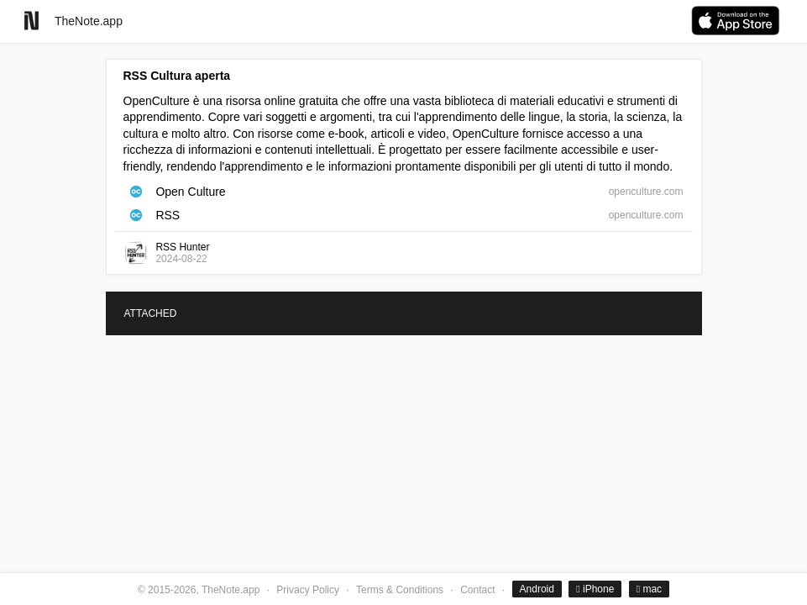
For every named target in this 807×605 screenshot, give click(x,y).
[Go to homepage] (31, 20)
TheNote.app (89, 21)
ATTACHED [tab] (150, 313)
